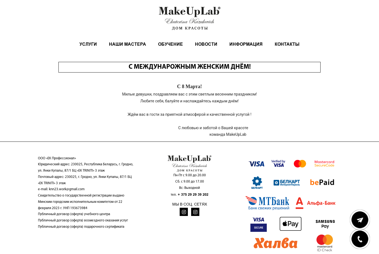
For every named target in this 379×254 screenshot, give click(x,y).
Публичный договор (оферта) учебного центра (74, 214)
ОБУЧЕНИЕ (170, 44)
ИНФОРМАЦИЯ (246, 44)
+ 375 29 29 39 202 (193, 194)
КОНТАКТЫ (287, 44)
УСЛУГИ (88, 44)
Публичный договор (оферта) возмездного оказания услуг (83, 220)
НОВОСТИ (206, 44)
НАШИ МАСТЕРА (127, 44)
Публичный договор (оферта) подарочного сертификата (81, 227)
